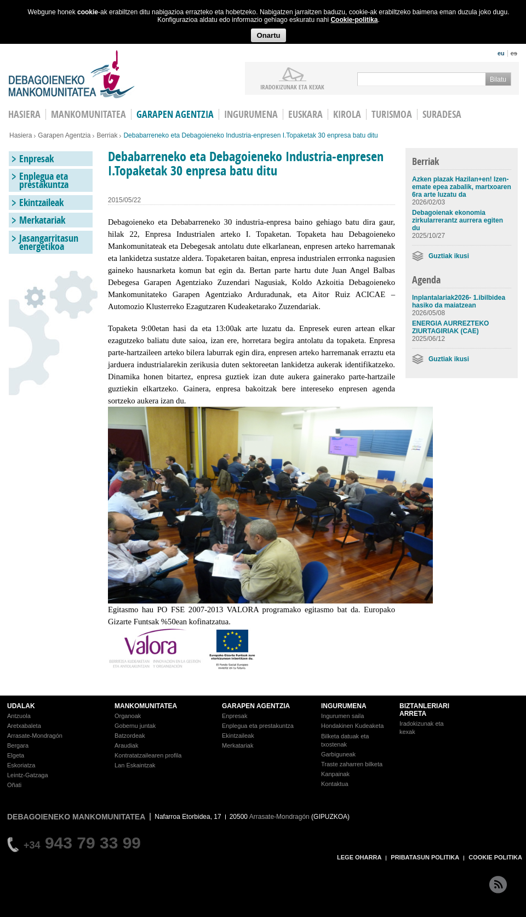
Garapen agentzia (175, 114)
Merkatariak (42, 220)
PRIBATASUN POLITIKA (425, 857)
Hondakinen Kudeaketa (352, 725)
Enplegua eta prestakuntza (43, 180)
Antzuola (19, 716)
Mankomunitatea (88, 114)
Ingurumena (251, 114)
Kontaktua (334, 784)
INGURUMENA (344, 706)
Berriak (106, 135)
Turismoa (391, 114)
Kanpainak (335, 774)
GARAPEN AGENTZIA (256, 706)
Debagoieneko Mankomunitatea (72, 74)
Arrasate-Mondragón (34, 735)
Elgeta (15, 755)
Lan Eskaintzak (135, 765)
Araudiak (126, 745)
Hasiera (20, 135)
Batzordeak (130, 735)
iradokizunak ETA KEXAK (292, 86)
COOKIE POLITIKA (495, 857)
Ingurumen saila (342, 716)
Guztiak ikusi (448, 256)
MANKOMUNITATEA (146, 706)
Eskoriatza (21, 765)
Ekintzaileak (41, 202)
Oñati (14, 785)
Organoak (128, 716)
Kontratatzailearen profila (148, 755)
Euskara (305, 114)
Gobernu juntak (135, 725)
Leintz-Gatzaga (27, 775)
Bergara (17, 745)
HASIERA (24, 114)
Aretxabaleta (24, 725)
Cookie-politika (354, 20)
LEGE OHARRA (359, 857)
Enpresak (36, 159)
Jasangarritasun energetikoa (48, 242)
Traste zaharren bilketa (351, 764)
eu (501, 53)
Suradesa (441, 114)
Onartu (268, 35)
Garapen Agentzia (64, 135)
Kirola (347, 114)
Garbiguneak (338, 754)
